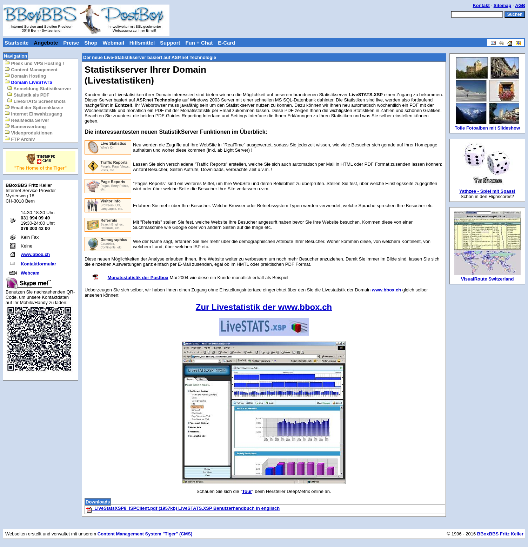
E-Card (226, 43)
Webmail (113, 43)
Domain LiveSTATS (29, 82)
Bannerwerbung (25, 126)
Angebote (46, 43)
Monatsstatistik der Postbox (138, 277)
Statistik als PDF (28, 95)
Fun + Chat (199, 43)
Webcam (30, 273)
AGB (520, 5)
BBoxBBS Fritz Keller (500, 533)
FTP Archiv (20, 139)
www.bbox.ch (35, 254)
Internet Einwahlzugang (33, 114)
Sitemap (503, 5)
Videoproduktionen (29, 133)
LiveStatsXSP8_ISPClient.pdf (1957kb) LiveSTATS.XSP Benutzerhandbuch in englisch (183, 508)
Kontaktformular (38, 263)
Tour (247, 491)
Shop (91, 43)
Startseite (16, 43)
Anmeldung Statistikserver (39, 88)
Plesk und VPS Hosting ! (34, 63)
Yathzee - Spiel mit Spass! (487, 191)
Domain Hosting (25, 76)
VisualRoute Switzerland (487, 279)
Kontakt (481, 5)
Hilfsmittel (142, 43)
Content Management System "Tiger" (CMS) (145, 533)
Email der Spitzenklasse (34, 107)
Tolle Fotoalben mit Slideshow (487, 128)
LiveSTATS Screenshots (36, 101)
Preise (71, 43)
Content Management (31, 69)
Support (170, 43)
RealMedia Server (27, 120)
